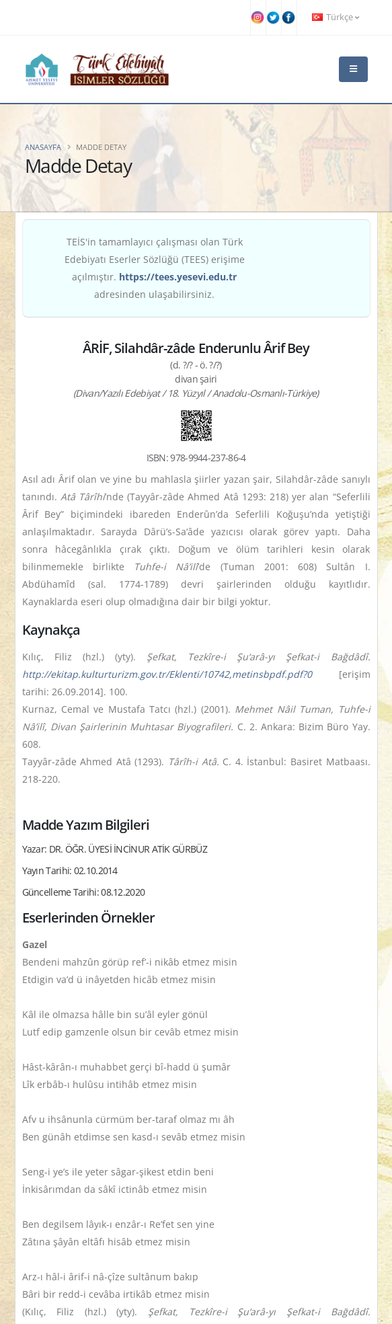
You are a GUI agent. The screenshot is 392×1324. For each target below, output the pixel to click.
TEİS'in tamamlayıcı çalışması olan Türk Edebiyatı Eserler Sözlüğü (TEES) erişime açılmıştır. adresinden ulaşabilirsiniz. (155, 268)
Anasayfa (43, 147)
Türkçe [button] (335, 17)
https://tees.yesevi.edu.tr (178, 276)
